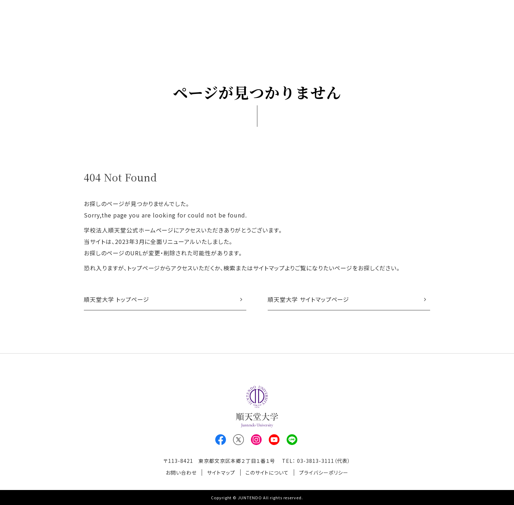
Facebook (220, 439)
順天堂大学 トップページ (116, 299)
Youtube (274, 439)
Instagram (256, 439)
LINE (292, 439)
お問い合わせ (181, 472)
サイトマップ (221, 472)
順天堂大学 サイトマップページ (308, 299)
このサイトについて (267, 472)
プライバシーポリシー (323, 472)
